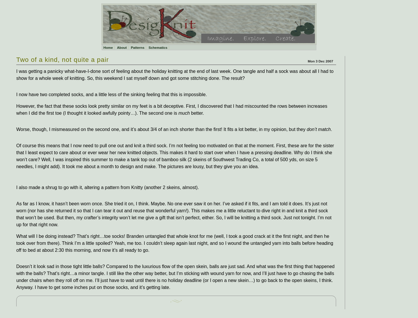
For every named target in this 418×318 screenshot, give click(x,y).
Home (108, 47)
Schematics (157, 47)
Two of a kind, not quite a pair (62, 59)
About (122, 47)
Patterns (138, 47)
